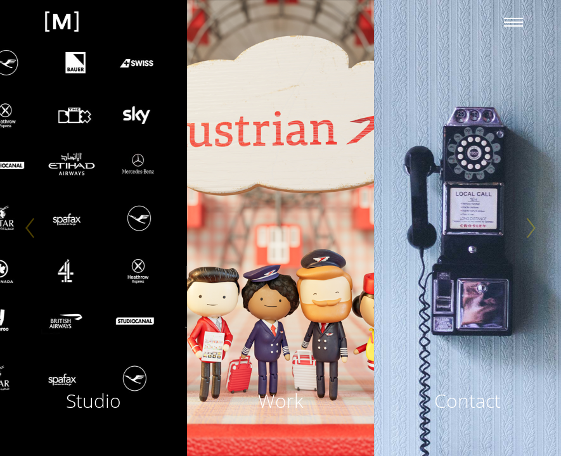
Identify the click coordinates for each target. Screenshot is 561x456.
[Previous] (30, 228)
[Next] (531, 228)
